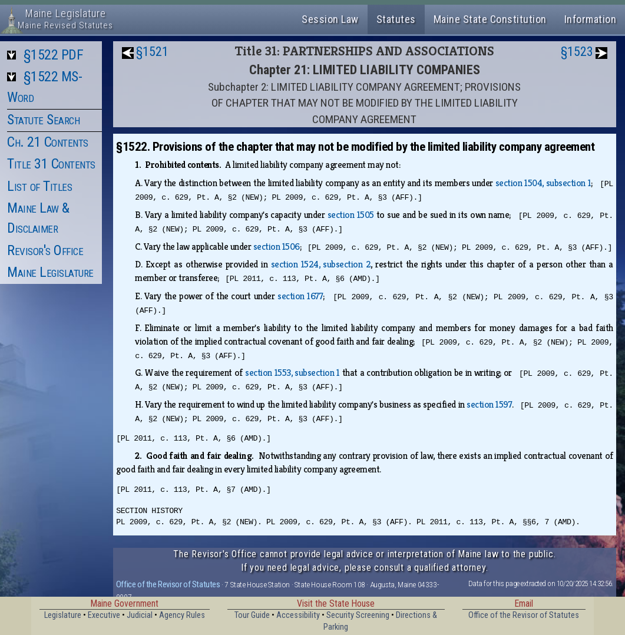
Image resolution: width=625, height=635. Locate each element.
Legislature (62, 615)
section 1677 (300, 296)
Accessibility (298, 615)
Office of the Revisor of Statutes (168, 584)
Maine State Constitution (490, 19)
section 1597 (489, 404)
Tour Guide (252, 615)
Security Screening (357, 615)
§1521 (152, 51)
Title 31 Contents (51, 164)
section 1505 (351, 215)
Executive (104, 615)
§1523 (577, 51)
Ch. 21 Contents (47, 142)
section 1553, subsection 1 (292, 372)
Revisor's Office (45, 250)
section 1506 (276, 246)
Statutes (396, 19)
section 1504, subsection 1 (543, 183)
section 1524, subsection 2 (321, 264)
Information (590, 19)
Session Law (330, 19)
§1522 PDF (54, 55)
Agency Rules (182, 615)
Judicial (140, 615)
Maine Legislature (50, 272)
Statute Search (43, 119)
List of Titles (39, 186)
